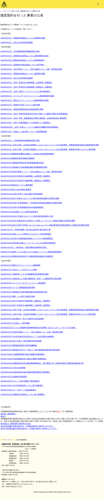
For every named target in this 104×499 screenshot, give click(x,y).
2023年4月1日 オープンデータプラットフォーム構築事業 (23, 283)
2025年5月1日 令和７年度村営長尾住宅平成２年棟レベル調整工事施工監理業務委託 (34, 114)
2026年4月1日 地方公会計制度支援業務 (17, 42)
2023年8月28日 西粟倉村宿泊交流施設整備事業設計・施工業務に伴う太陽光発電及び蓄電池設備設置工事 (42, 363)
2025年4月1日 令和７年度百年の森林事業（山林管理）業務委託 (26, 83)
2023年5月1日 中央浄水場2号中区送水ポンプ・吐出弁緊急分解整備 (27, 337)
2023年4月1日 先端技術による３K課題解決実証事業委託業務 (25, 274)
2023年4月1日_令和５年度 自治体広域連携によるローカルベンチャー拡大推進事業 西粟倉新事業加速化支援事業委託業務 (50, 310)
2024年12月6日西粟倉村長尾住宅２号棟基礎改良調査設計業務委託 (27, 256)
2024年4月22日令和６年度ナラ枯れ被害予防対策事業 (22, 194)
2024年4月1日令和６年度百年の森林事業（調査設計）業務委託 (25, 181)
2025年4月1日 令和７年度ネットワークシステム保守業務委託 (25, 91)
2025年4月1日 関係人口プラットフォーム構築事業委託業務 (25, 100)
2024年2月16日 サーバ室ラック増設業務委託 (18, 390)
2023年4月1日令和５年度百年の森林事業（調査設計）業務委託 (25, 301)
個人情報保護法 (22, 440)
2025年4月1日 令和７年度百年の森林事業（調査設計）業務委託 (26, 87)
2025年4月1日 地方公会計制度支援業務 (17, 78)
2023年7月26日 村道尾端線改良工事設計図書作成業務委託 (24, 359)
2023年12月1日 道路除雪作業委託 (14, 377)
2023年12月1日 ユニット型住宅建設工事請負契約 (20, 381)
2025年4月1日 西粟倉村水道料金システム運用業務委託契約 (25, 56)
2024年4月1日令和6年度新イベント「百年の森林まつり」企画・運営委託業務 (31, 172)
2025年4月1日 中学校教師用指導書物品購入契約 (20, 51)
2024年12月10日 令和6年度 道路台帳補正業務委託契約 (24, 247)
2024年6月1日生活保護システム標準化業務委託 (19, 212)
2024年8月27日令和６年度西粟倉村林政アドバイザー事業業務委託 (27, 238)
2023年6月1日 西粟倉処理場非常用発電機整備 (19, 345)
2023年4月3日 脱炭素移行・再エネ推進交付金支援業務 (22, 319)
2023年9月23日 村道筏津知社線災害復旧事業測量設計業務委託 (25, 372)
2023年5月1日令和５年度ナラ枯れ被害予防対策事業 (21, 341)
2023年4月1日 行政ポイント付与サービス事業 (19, 270)
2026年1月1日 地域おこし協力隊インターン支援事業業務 (24, 132)
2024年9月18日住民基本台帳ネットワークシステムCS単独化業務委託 (28, 243)
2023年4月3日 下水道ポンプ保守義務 (15, 323)
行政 (12, 11)
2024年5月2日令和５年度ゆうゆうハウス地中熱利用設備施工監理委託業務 (30, 198)
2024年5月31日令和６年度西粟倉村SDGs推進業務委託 (22, 207)
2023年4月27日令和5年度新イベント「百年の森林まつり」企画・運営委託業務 (32, 332)
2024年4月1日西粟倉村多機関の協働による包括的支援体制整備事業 (27, 154)
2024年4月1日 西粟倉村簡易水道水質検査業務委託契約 (22, 163)
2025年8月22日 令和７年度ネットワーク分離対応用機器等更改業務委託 (29, 127)
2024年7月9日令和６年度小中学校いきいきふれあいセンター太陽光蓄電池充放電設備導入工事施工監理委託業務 (45, 225)
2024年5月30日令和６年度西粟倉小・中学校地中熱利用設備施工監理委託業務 (31, 203)
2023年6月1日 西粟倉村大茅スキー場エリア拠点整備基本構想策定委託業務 (30, 350)
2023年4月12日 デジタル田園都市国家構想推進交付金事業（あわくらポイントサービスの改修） (39, 328)
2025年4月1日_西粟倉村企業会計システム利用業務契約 (22, 60)
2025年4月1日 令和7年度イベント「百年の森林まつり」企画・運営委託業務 (31, 69)
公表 (17, 11)
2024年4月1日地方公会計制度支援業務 (16, 189)
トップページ (5, 11)
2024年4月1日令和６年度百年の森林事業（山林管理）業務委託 (25, 176)
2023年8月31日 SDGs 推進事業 (13, 368)
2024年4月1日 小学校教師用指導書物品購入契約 (20, 140)
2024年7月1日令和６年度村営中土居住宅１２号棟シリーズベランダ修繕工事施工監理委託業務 (38, 221)
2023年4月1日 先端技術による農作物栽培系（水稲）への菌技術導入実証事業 (31, 279)
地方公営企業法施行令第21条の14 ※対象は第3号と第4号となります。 (29, 428)
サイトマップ (7, 440)
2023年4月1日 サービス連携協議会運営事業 (18, 287)
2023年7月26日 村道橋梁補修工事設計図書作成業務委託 (23, 354)
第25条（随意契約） (9, 414)
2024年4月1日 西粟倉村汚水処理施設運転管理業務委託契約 (24, 167)
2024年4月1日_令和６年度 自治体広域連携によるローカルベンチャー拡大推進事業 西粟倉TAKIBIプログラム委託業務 (48, 149)
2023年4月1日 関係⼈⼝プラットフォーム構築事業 (20, 265)
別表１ (3, 416)
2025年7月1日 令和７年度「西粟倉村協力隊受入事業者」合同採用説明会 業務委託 (34, 118)
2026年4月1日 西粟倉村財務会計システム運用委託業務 (23, 38)
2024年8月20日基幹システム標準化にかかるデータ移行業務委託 (26, 234)
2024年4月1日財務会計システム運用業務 (17, 185)
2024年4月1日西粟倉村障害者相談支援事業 (18, 158)
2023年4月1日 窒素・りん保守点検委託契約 (18, 296)
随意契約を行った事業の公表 (30, 11)
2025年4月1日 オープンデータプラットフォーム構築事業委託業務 (27, 96)
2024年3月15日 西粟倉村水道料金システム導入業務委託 (23, 394)
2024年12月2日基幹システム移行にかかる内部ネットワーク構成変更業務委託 (31, 252)
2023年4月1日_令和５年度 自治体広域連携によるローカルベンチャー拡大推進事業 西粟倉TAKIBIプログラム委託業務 (48, 314)
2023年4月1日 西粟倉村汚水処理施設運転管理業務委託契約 (24, 292)
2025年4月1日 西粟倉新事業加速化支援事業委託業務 (22, 109)
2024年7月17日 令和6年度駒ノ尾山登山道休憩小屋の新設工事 (26, 230)
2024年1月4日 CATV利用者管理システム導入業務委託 (22, 386)
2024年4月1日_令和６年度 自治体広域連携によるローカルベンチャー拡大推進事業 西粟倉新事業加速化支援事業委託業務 (50, 145)
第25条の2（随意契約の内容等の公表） (16, 424)
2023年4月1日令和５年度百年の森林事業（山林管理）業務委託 (25, 305)
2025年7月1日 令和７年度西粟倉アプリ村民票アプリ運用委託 (25, 123)
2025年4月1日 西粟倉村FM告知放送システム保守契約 (22, 65)
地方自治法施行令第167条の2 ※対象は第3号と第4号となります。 (27, 426)
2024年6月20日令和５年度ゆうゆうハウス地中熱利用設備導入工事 (27, 216)
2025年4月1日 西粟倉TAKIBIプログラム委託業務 (20, 105)
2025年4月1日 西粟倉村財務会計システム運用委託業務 (23, 74)
